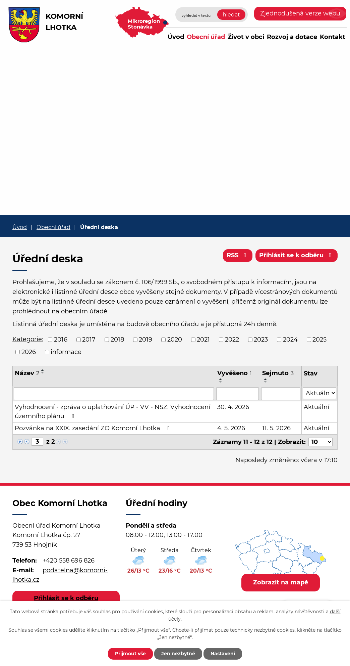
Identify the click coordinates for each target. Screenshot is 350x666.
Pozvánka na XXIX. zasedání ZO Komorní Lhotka (94, 428)
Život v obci (246, 37)
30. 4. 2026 (233, 407)
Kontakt (332, 37)
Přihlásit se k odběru (296, 255)
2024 (290, 339)
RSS (238, 255)
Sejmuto (278, 373)
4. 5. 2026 (231, 428)
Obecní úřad (206, 37)
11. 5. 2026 (276, 428)
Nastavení (223, 654)
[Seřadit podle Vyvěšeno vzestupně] (221, 379)
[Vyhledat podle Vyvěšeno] (237, 393)
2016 (60, 339)
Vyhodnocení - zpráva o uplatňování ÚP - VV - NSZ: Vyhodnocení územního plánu (112, 411)
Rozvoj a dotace (292, 37)
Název (27, 373)
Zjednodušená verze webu (300, 13)
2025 (319, 339)
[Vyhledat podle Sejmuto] (280, 393)
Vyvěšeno (234, 373)
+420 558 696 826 (69, 560)
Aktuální (316, 407)
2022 (232, 339)
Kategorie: (27, 339)
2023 (261, 339)
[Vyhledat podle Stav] (319, 393)
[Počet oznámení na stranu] (320, 442)
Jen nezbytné (178, 654)
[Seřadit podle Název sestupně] (43, 372)
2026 (28, 352)
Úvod (176, 37)
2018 (117, 339)
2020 (174, 339)
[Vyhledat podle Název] (114, 393)
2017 (89, 339)
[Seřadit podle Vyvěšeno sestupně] (221, 382)
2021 (203, 339)
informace (66, 352)
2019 (145, 339)
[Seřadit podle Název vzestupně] (43, 370)
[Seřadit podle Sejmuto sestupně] (266, 382)
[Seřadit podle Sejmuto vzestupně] (266, 379)
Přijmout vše (130, 654)
